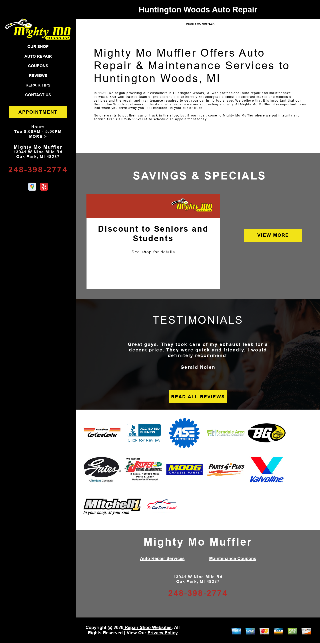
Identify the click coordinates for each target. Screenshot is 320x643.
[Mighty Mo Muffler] (191, 205)
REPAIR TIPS (38, 85)
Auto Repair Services (162, 558)
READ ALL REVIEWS (198, 396)
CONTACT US (38, 95)
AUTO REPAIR (38, 56)
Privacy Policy (163, 632)
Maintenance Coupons (232, 558)
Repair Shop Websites (147, 627)
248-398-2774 (38, 169)
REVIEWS (38, 75)
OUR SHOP (38, 46)
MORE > (38, 136)
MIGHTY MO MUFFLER (200, 23)
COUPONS (38, 66)
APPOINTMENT (38, 111)
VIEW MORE (273, 235)
